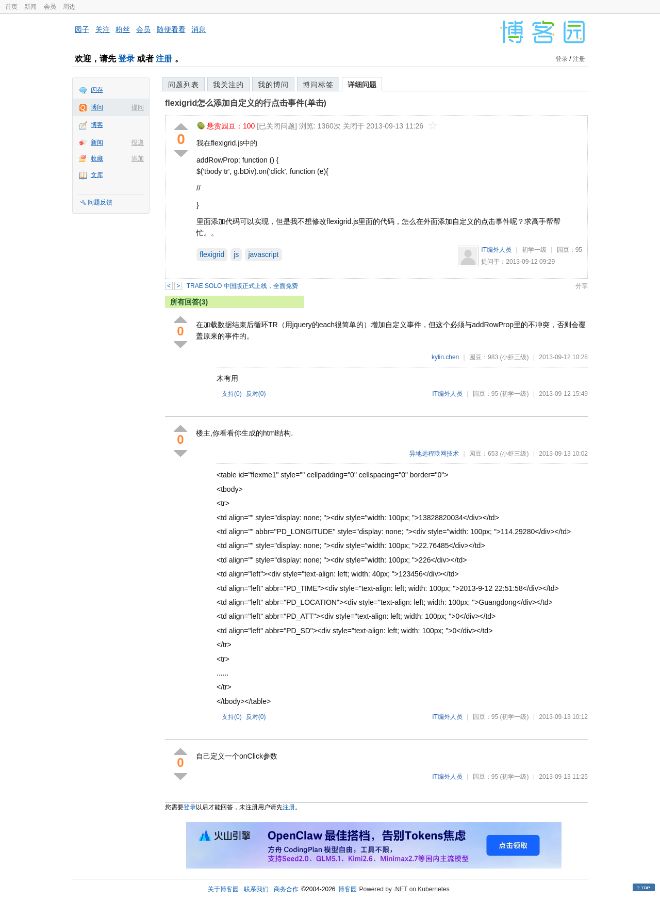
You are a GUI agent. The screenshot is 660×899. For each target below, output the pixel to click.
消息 (198, 29)
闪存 (97, 89)
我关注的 (228, 85)
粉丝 (123, 29)
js (236, 254)
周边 (69, 6)
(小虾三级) (514, 357)
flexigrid (212, 254)
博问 (97, 107)
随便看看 (171, 29)
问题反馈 (100, 202)
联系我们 (256, 889)
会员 (50, 6)
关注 (102, 29)
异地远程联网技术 (434, 453)
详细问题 (362, 85)
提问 (137, 107)
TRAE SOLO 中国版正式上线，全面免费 (242, 286)
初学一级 (534, 249)
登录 (126, 58)
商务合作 (286, 889)
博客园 (347, 889)
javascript (263, 254)
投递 (137, 142)
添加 (137, 158)
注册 (164, 58)
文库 (97, 175)
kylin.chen (445, 357)
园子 (82, 29)
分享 (581, 286)
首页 (11, 6)
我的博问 (273, 85)
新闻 (30, 6)
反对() (256, 393)
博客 (97, 125)
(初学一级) (514, 393)
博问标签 (318, 85)
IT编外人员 (496, 249)
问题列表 (183, 85)
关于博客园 (223, 889)
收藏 (97, 158)
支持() (232, 393)
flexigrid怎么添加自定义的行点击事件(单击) (245, 103)
